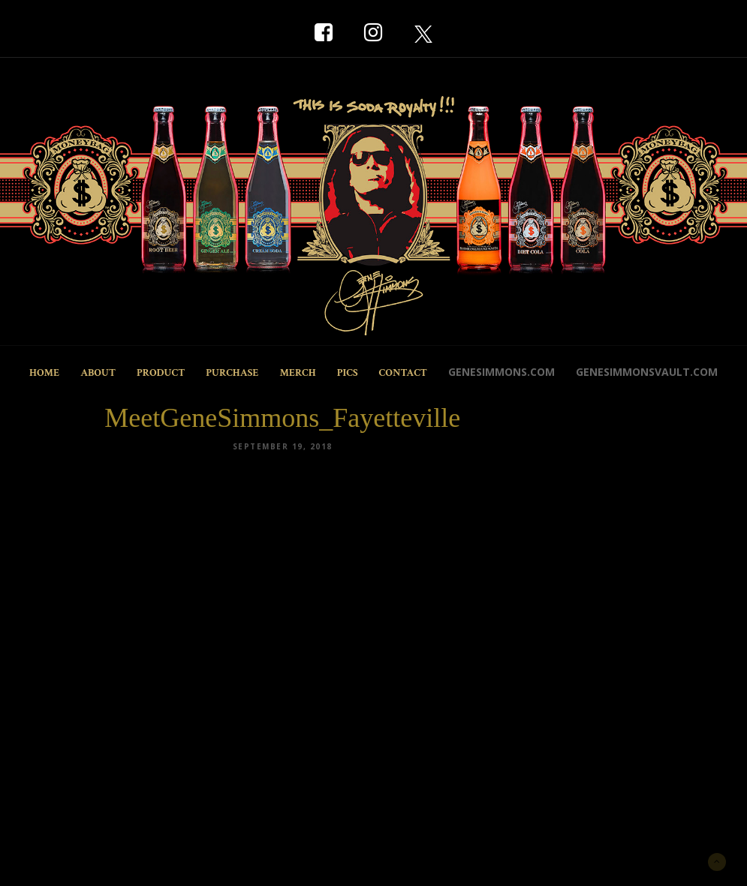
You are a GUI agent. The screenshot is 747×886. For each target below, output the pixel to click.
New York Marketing (93, 860)
